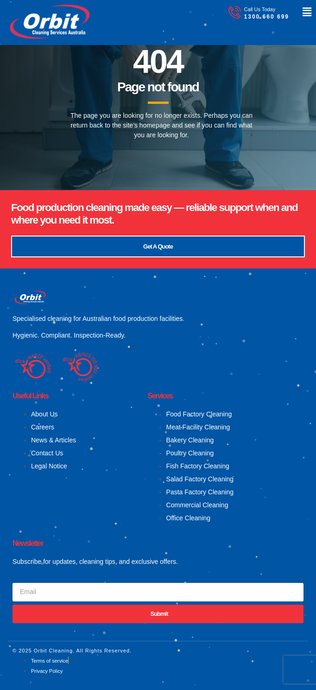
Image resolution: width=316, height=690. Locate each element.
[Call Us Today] (234, 12)
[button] (300, 12)
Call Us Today (260, 9)
